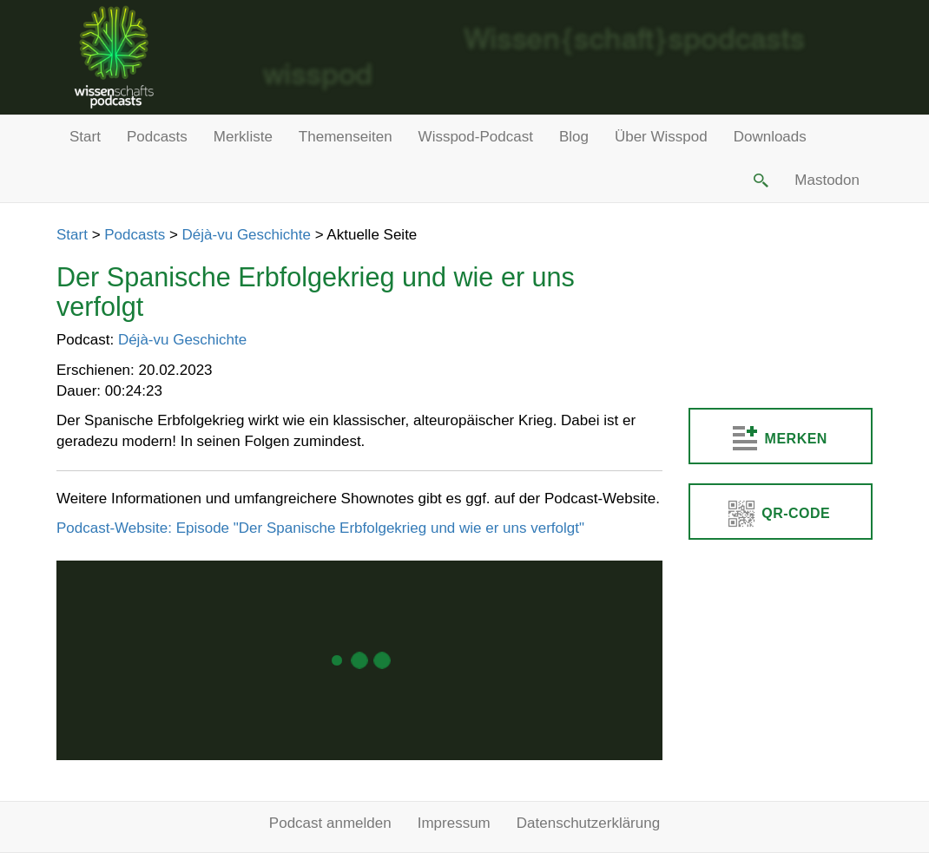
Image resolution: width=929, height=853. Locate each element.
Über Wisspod (661, 136)
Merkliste (243, 136)
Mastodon (827, 180)
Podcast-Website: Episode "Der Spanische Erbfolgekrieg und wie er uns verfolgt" (320, 528)
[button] (759, 180)
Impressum (454, 823)
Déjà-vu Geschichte (246, 234)
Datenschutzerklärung (588, 823)
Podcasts (157, 136)
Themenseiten (345, 136)
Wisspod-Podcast (475, 136)
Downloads (770, 136)
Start (85, 136)
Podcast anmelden (330, 823)
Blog (574, 136)
